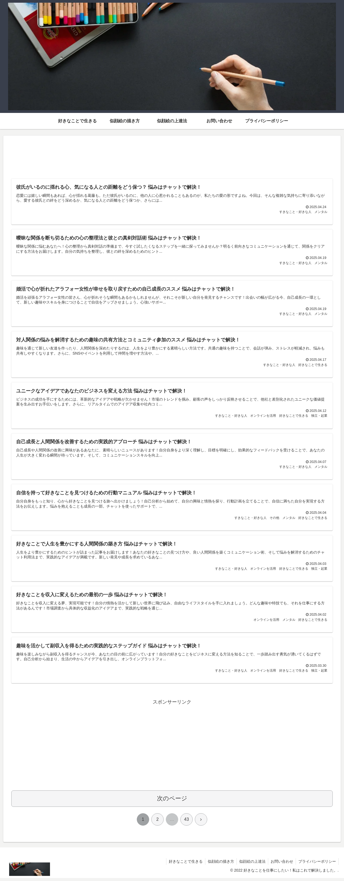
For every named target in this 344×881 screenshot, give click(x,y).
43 (186, 822)
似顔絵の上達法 (251, 864)
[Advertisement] (172, 157)
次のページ (172, 801)
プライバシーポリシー (317, 864)
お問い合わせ (281, 864)
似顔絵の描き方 (219, 864)
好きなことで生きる (183, 864)
